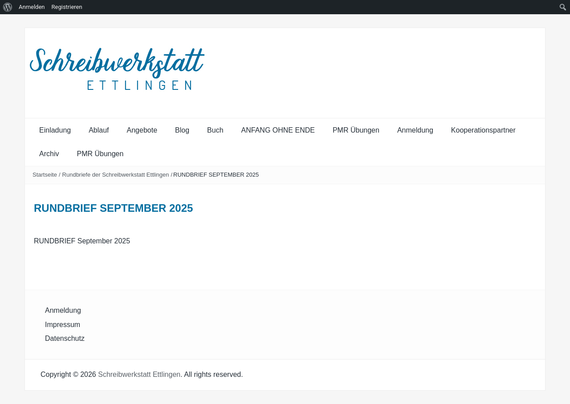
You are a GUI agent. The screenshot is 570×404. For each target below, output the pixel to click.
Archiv (49, 154)
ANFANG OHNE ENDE (278, 130)
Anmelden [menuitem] (32, 7)
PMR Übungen (356, 130)
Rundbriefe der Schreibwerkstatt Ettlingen (115, 174)
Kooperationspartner (483, 130)
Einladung (55, 130)
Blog (182, 130)
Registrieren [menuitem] (67, 7)
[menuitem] (8, 7)
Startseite (45, 174)
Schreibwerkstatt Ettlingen (139, 374)
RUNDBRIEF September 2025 (82, 241)
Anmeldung (415, 130)
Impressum (62, 324)
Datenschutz (65, 338)
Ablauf (99, 130)
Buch (215, 130)
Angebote (142, 130)
